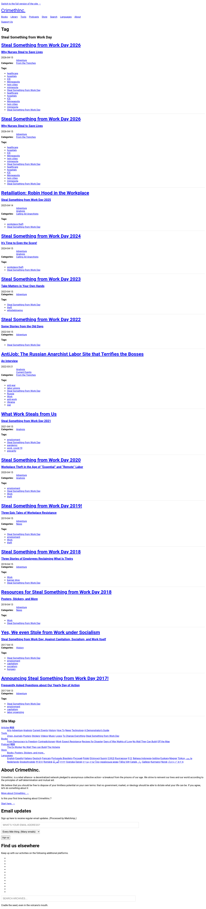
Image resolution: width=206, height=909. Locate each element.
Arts (9, 730)
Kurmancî (156, 761)
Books (4, 16)
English (11, 758)
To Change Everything (74, 736)
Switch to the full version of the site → (21, 3)
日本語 (111, 758)
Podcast (5, 744)
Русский (77, 758)
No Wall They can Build (35, 747)
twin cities (12, 84)
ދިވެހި (139, 761)
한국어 (39, 761)
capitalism (12, 663)
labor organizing (15, 712)
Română (48, 761)
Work (10, 396)
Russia (10, 393)
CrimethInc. (13, 10)
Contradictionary (46, 741)
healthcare (12, 73)
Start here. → (8, 803)
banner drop (13, 580)
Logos (59, 736)
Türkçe (181, 758)
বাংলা (62, 761)
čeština (156, 758)
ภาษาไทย (95, 761)
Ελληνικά (95, 758)
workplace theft (15, 224)
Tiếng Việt (124, 761)
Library (14, 16)
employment (13, 439)
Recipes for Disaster (92, 741)
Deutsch (37, 758)
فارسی (188, 758)
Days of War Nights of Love (118, 741)
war (9, 405)
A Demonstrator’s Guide (96, 730)
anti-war (11, 385)
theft (9, 307)
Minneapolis (13, 81)
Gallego (146, 761)
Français (46, 758)
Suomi (103, 758)
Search (53, 16)
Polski (86, 758)
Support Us (7, 21)
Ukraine (11, 402)
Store (44, 16)
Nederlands (13, 761)
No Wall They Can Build (145, 741)
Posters (27, 736)
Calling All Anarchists (27, 213)
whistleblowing (15, 310)
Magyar (173, 758)
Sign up (5, 838)
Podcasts (34, 16)
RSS (12, 727)
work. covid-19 (14, 448)
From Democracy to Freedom (22, 741)
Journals (18, 736)
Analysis (20, 211)
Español (19, 758)
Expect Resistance (71, 741)
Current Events (24, 372)
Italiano (28, 758)
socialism (12, 666)
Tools (23, 16)
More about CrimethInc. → (15, 793)
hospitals (12, 76)
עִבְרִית (86, 761)
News (19, 524)
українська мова (109, 761)
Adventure (21, 60)
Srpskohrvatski (27, 761)
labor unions (13, 388)
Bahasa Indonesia (142, 758)
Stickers (36, 736)
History (20, 647)
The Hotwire (53, 747)
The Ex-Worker (14, 747)
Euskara (164, 758)
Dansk (78, 761)
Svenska (70, 761)
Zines (10, 736)
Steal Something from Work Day (23, 90)
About (77, 16)
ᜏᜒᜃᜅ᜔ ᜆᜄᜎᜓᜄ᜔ (176, 761)
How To (61, 730)
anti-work (12, 399)
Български (121, 758)
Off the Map (163, 741)
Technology (78, 730)
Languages (66, 16)
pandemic (12, 445)
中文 (130, 758)
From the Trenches (26, 63)
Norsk (164, 761)
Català (133, 761)
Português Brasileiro (62, 758)
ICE (9, 79)
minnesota (12, 87)
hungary (11, 669)
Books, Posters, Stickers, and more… (26, 752)
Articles (5, 727)
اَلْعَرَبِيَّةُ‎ (56, 761)
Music (52, 736)
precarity (11, 450)
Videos (44, 736)
